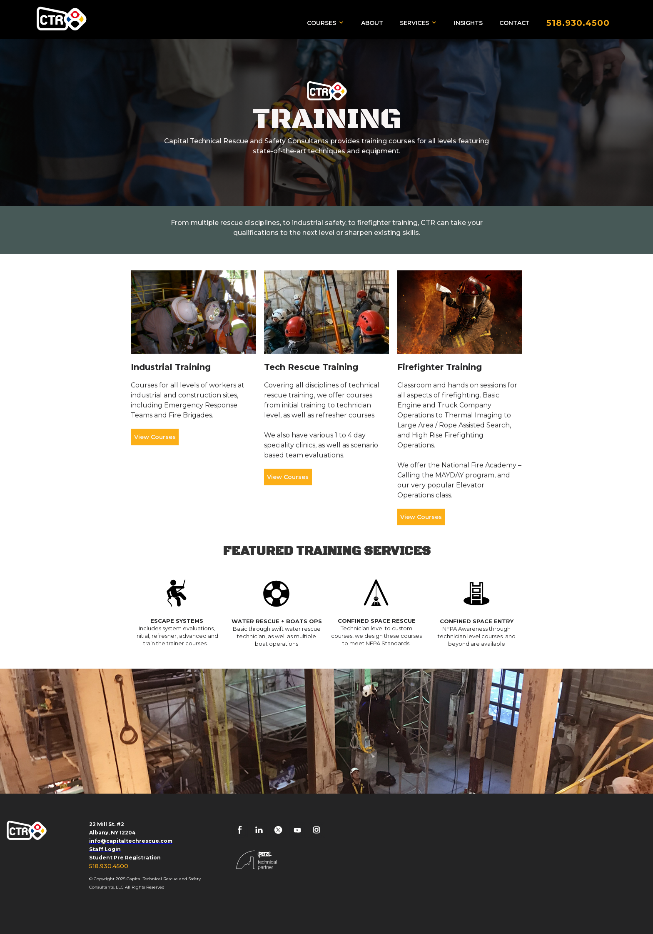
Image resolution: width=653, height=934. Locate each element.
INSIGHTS (468, 23)
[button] (327, 22)
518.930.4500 (108, 866)
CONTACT (514, 23)
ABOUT (372, 23)
